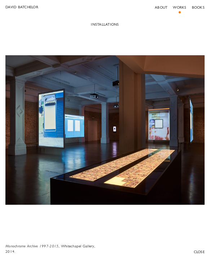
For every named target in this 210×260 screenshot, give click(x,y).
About (161, 8)
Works (179, 8)
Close (199, 252)
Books (198, 8)
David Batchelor (21, 7)
